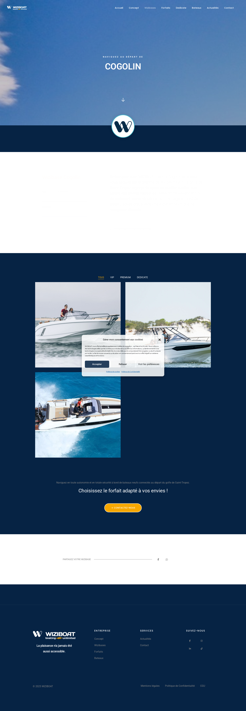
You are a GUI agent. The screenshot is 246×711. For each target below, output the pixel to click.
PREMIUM (125, 277)
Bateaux (196, 7)
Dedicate (181, 7)
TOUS (101, 277)
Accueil (119, 7)
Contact (229, 7)
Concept (134, 7)
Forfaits (165, 7)
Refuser (123, 364)
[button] (159, 339)
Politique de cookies (113, 371)
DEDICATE (142, 277)
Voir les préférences (148, 364)
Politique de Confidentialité (130, 371)
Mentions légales (150, 685)
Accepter (97, 364)
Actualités (213, 7)
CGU (202, 685)
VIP (112, 277)
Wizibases (150, 7)
